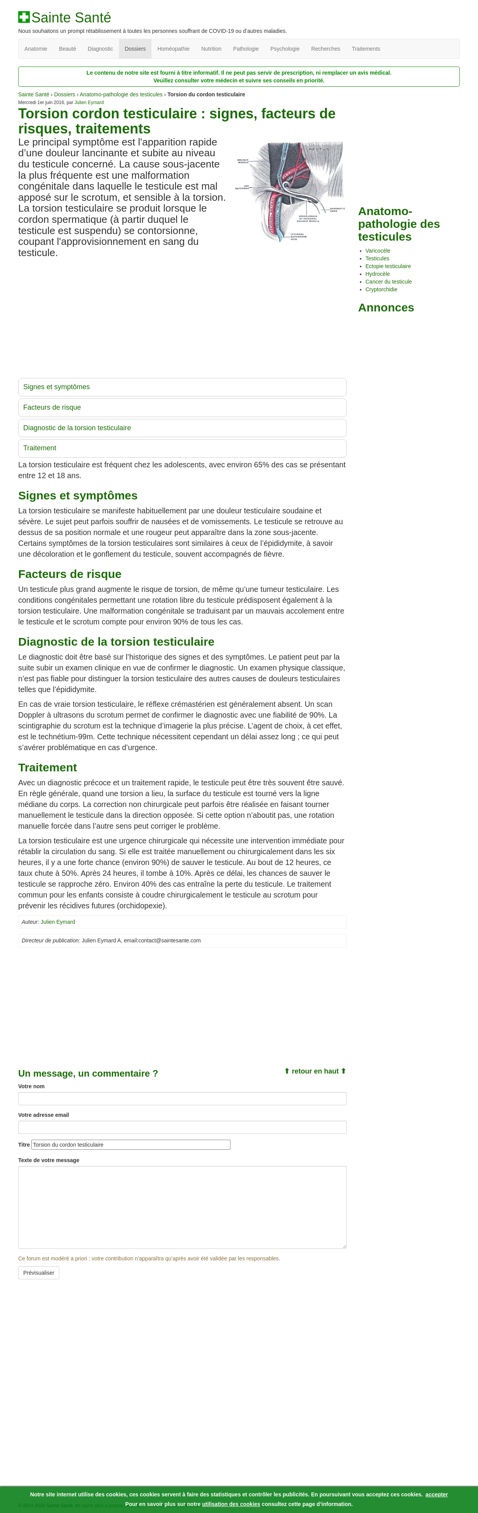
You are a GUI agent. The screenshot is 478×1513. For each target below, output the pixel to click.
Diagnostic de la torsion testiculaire (77, 428)
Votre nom (31, 1086)
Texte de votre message (48, 1160)
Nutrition (211, 49)
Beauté (67, 49)
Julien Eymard (88, 102)
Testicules (377, 258)
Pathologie (246, 49)
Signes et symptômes (56, 387)
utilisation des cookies (231, 1504)
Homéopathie (173, 49)
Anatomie (35, 49)
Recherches (325, 49)
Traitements (366, 49)
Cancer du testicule (389, 282)
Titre (24, 1145)
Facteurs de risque (52, 407)
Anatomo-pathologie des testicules (121, 94)
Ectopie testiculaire (388, 266)
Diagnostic (100, 49)
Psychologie (285, 49)
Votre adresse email (43, 1115)
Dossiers (135, 49)
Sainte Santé (71, 18)
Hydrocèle (378, 274)
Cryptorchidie (381, 289)
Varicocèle (378, 251)
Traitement (39, 448)
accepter (437, 1494)
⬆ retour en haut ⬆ (315, 1071)
